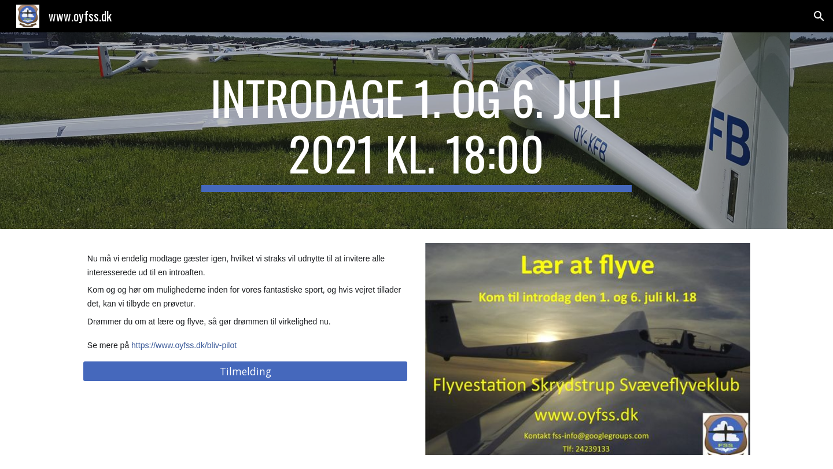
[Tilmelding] (245, 370)
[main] (416, 131)
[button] (819, 16)
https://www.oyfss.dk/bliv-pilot (184, 345)
